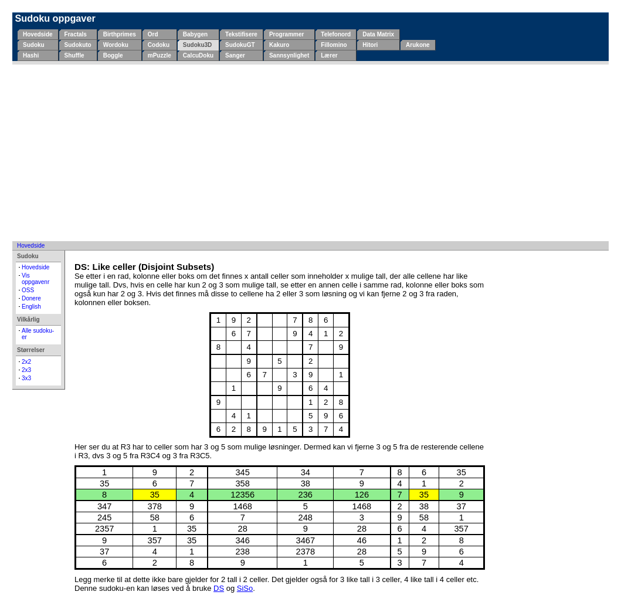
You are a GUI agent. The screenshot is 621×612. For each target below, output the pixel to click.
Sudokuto (78, 45)
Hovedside (38, 34)
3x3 (26, 378)
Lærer (329, 55)
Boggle (113, 55)
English (31, 306)
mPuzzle (159, 55)
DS (218, 588)
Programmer (286, 34)
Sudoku (34, 45)
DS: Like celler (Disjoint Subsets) (144, 267)
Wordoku (115, 45)
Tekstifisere (241, 34)
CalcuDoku (198, 55)
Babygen (195, 34)
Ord (153, 34)
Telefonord (336, 34)
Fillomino (334, 45)
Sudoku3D (197, 45)
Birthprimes (119, 34)
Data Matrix (378, 34)
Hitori (370, 45)
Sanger (235, 55)
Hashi (31, 55)
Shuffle (74, 55)
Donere (31, 298)
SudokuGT (240, 45)
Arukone (418, 45)
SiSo (245, 588)
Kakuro (279, 45)
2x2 (26, 362)
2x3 (26, 370)
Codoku (158, 45)
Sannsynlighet (289, 55)
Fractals (76, 34)
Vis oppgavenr (35, 278)
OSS (28, 290)
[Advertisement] (310, 152)
